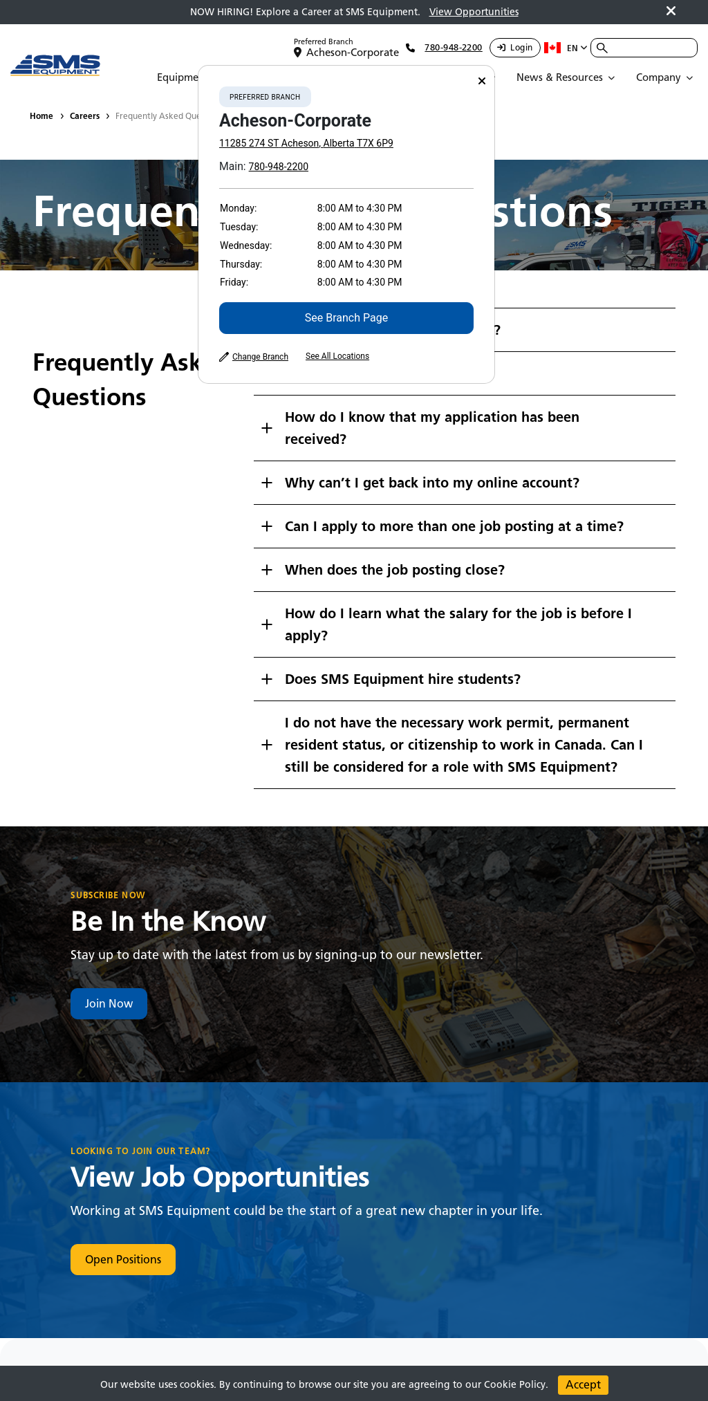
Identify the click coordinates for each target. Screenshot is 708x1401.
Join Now (109, 1003)
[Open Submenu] (191, 77)
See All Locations (337, 356)
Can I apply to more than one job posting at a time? (454, 526)
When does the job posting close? (395, 570)
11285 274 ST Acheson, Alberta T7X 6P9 (306, 143)
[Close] (481, 81)
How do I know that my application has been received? (432, 428)
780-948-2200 (278, 166)
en (566, 47)
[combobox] (644, 47)
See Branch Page (346, 317)
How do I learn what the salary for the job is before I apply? (458, 624)
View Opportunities (474, 12)
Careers (85, 116)
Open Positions (123, 1259)
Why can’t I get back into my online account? (432, 482)
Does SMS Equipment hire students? (403, 679)
